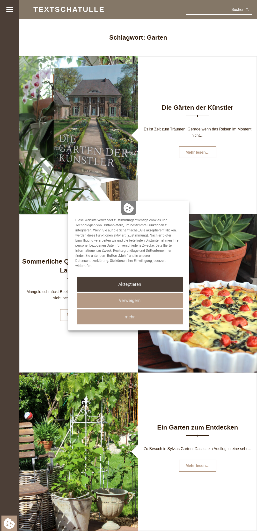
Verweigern (129, 300)
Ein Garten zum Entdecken (197, 427)
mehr (130, 316)
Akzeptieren (129, 284)
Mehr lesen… (200, 153)
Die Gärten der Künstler (197, 107)
